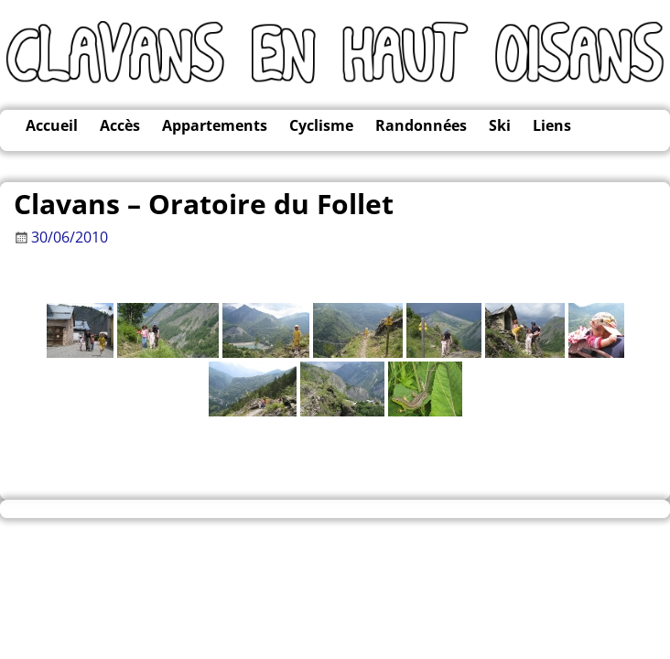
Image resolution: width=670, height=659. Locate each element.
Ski (500, 125)
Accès (120, 125)
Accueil (52, 125)
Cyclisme (321, 125)
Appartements (214, 125)
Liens (552, 125)
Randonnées (421, 125)
